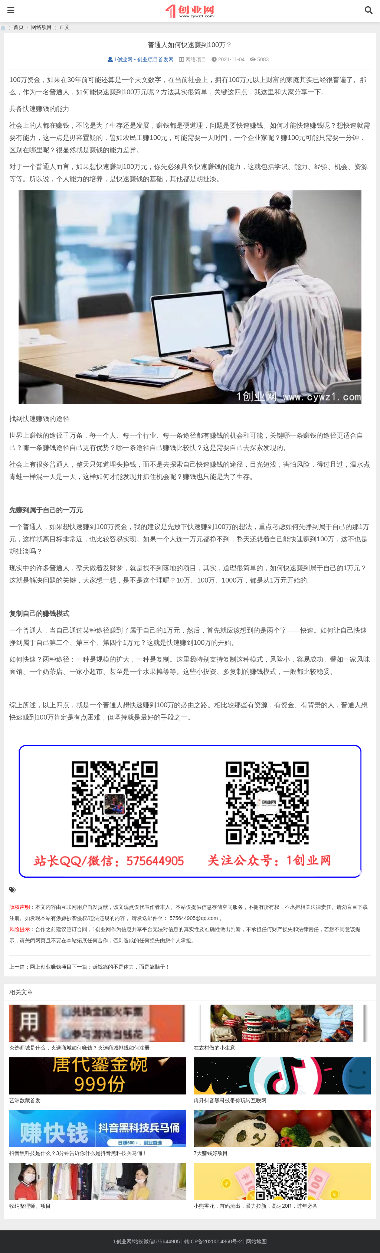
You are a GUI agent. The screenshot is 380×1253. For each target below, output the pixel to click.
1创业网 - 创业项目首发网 (141, 59)
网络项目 (41, 27)
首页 (18, 27)
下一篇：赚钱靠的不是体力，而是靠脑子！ (121, 967)
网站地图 (256, 1241)
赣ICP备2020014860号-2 (213, 1241)
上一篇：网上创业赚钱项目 (40, 967)
